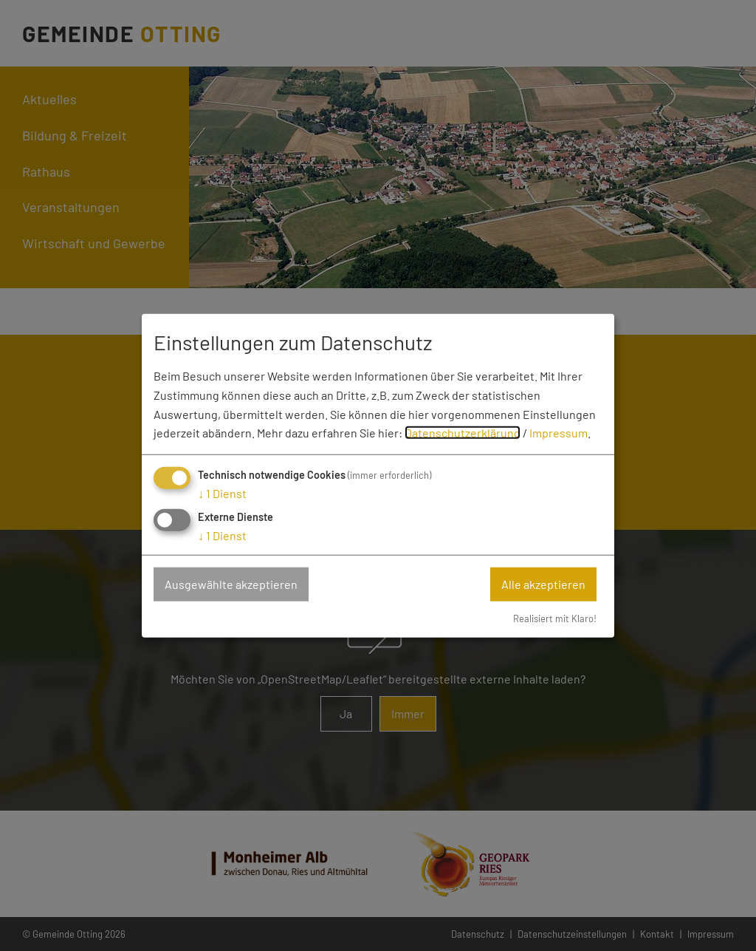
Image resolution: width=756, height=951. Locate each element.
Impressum (558, 433)
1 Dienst (222, 493)
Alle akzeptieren (543, 584)
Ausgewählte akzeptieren (231, 584)
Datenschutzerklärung (462, 433)
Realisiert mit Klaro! (555, 618)
